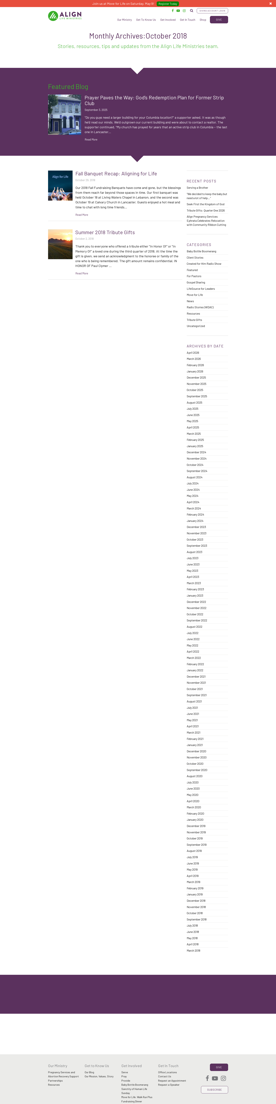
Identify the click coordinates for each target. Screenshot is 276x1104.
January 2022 (195, 670)
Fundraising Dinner (131, 1101)
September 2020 (197, 770)
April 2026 (193, 352)
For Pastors (194, 276)
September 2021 (197, 695)
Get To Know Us (146, 19)
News (190, 301)
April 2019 (193, 875)
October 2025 (195, 390)
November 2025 (196, 383)
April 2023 (193, 576)
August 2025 (194, 402)
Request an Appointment (172, 1080)
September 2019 (197, 844)
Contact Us (164, 1076)
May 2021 (192, 720)
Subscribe (214, 1089)
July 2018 (192, 925)
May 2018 (192, 938)
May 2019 (192, 869)
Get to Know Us (97, 1065)
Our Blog (89, 1072)
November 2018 (196, 907)
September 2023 (197, 545)
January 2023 (195, 595)
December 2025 (196, 377)
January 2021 (195, 745)
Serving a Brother (197, 187)
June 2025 (193, 415)
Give (219, 19)
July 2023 (192, 558)
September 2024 (197, 471)
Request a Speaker (168, 1084)
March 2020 (194, 807)
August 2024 (194, 477)
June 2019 (193, 863)
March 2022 (194, 657)
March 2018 (193, 950)
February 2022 (195, 664)
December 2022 (196, 601)
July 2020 (193, 782)
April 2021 (193, 726)
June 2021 (193, 713)
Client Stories (195, 257)
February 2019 (195, 888)
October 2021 (195, 689)
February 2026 (195, 365)
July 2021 (192, 707)
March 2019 (193, 882)
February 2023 (195, 589)
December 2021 (196, 676)
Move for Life (195, 294)
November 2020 (197, 757)
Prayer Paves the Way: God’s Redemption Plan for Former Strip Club (154, 100)
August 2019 (194, 850)
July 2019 (192, 857)
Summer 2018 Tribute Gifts (105, 232)
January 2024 (195, 520)
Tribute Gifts (194, 319)
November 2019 (196, 832)
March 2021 (193, 732)
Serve (124, 1072)
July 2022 (192, 633)
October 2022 (195, 614)
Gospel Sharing (196, 282)
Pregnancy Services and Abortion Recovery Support (63, 1074)
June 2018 (193, 931)
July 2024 (193, 483)
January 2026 (195, 371)
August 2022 (194, 626)
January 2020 (195, 819)
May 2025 (192, 421)
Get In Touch (187, 19)
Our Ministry (124, 19)
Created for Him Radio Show (204, 263)
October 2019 (195, 838)
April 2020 (193, 801)
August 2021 (194, 701)
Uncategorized (196, 326)
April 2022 (193, 651)
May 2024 (192, 495)
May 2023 (192, 570)
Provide (125, 1080)
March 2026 (194, 358)
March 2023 (194, 583)
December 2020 (196, 751)
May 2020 (192, 794)
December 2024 (196, 452)
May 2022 (192, 645)
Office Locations (167, 1072)
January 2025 (195, 446)
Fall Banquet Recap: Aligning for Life (116, 173)
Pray (124, 1076)
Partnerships (55, 1080)
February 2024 (195, 514)
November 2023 (196, 533)
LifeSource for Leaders (201, 288)
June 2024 (193, 489)
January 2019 (195, 894)
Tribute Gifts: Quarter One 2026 (206, 210)
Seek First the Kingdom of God (205, 204)
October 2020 (195, 763)
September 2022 (197, 620)
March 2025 (194, 433)
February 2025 (195, 439)
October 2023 (195, 539)
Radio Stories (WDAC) (200, 307)
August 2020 (194, 776)
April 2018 (193, 944)
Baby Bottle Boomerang (201, 251)
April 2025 (193, 427)
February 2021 (195, 738)
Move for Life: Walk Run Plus (136, 1097)
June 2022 (193, 639)
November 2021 (196, 682)
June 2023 (193, 564)
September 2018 (197, 919)
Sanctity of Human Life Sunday (134, 1091)
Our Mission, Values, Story (99, 1076)
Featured (192, 270)
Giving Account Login (212, 10)
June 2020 (193, 788)
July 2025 (192, 408)
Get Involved (168, 19)
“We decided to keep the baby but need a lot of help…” (207, 196)
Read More (91, 139)
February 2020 (195, 813)
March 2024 (194, 508)
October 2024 (195, 464)
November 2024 (197, 458)
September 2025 (197, 396)
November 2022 (196, 608)
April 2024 (193, 502)
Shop (203, 19)
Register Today (168, 3)
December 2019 (196, 826)
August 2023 (194, 552)
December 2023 (196, 527)
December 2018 (196, 900)
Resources (193, 313)
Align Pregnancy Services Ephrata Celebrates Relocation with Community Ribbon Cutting (206, 220)
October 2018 (195, 913)
